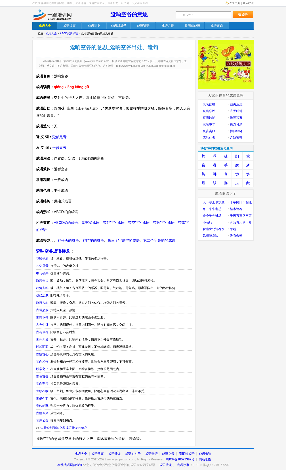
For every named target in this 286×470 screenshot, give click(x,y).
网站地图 (205, 459)
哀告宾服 (209, 131)
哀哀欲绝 (209, 104)
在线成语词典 (56, 14)
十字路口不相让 (241, 202)
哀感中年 (209, 124)
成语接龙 (114, 453)
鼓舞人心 (42, 302)
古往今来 (42, 413)
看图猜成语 (187, 453)
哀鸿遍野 (236, 137)
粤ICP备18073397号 (181, 459)
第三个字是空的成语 (123, 240)
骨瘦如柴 (42, 420)
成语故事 (97, 453)
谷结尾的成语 (93, 240)
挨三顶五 (236, 117)
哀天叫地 (236, 111)
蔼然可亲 (236, 124)
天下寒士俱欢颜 (214, 202)
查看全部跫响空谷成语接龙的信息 (63, 428)
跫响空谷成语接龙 (53, 251)
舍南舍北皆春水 (214, 229)
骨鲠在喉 (42, 391)
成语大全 (51, 33)
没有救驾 (236, 235)
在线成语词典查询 (69, 465)
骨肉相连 (42, 361)
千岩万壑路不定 (241, 215)
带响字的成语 (164, 223)
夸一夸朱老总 (212, 209)
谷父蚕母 (42, 266)
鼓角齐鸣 (42, 288)
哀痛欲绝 (209, 117)
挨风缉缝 (236, 131)
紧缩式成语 (90, 223)
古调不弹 (42, 317)
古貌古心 (42, 354)
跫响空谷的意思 (129, 14)
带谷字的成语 (113, 223)
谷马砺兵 (42, 273)
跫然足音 (59, 137)
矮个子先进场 (212, 215)
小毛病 (207, 222)
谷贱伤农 (42, 258)
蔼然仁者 (209, 137)
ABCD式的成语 (69, 33)
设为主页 (234, 3)
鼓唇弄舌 (42, 280)
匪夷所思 (236, 104)
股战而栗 (42, 347)
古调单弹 (42, 332)
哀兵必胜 (209, 111)
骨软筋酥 (42, 406)
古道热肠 (42, 310)
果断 (233, 229)
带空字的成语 (138, 223)
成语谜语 (151, 453)
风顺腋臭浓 (210, 235)
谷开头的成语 (68, 240)
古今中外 (42, 325)
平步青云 (59, 148)
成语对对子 (133, 453)
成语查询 (205, 453)
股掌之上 (42, 369)
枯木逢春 (236, 209)
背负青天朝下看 (241, 222)
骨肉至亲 (42, 383)
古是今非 (42, 398)
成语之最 (168, 453)
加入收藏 (248, 3)
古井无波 (42, 339)
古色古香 (42, 376)
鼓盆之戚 (42, 295)
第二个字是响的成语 (159, 240)
